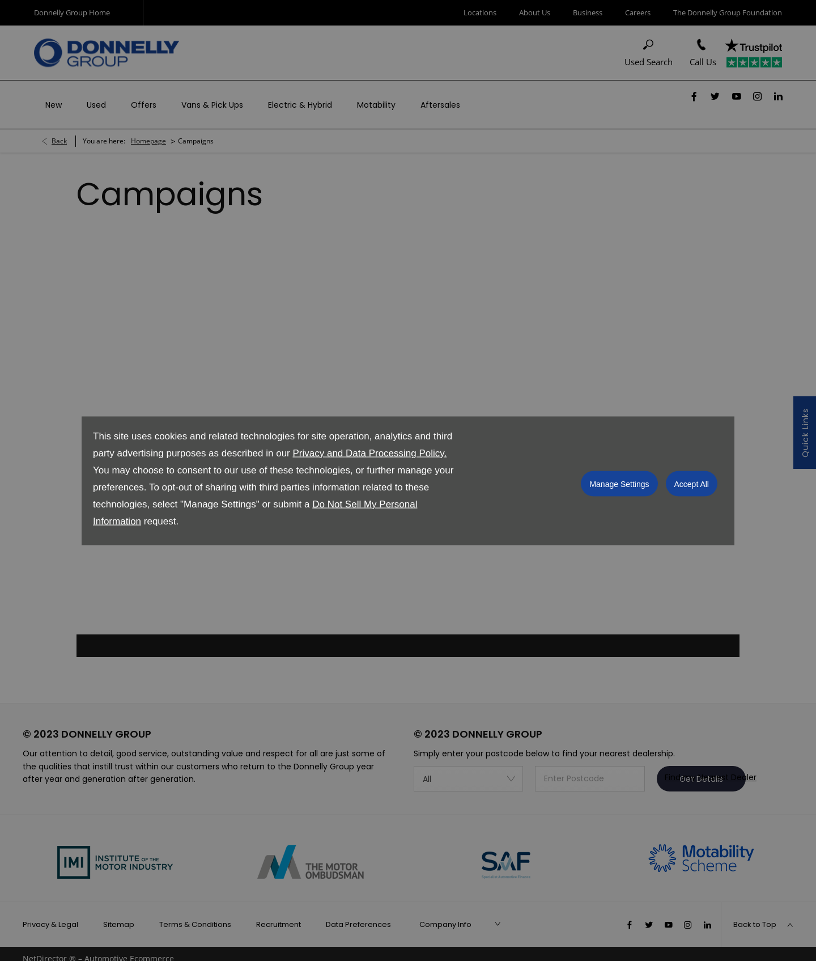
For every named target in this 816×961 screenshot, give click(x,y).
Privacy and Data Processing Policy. (369, 452)
